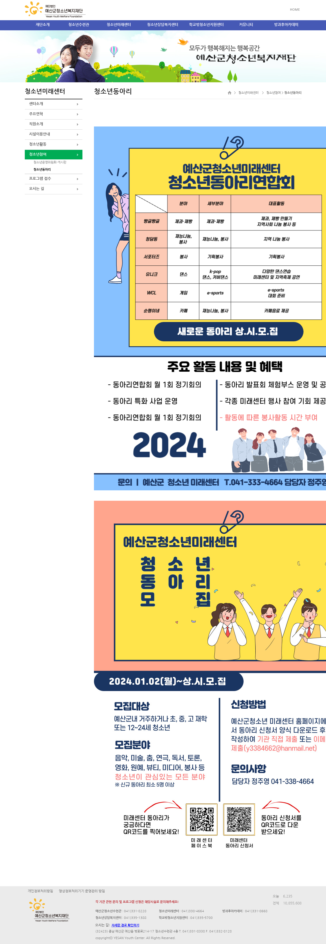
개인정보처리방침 (40, 891)
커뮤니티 (246, 25)
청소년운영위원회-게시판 (49, 162)
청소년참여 (37, 154)
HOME (295, 9)
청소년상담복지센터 (162, 25)
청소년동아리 (42, 169)
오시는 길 (36, 189)
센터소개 (36, 104)
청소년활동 (37, 144)
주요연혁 (36, 114)
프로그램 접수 (40, 178)
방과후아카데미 (286, 25)
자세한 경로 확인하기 (125, 925)
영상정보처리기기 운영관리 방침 (82, 891)
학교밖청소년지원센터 (206, 25)
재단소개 (43, 25)
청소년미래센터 (119, 25)
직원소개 (36, 124)
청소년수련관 (78, 25)
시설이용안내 (39, 134)
